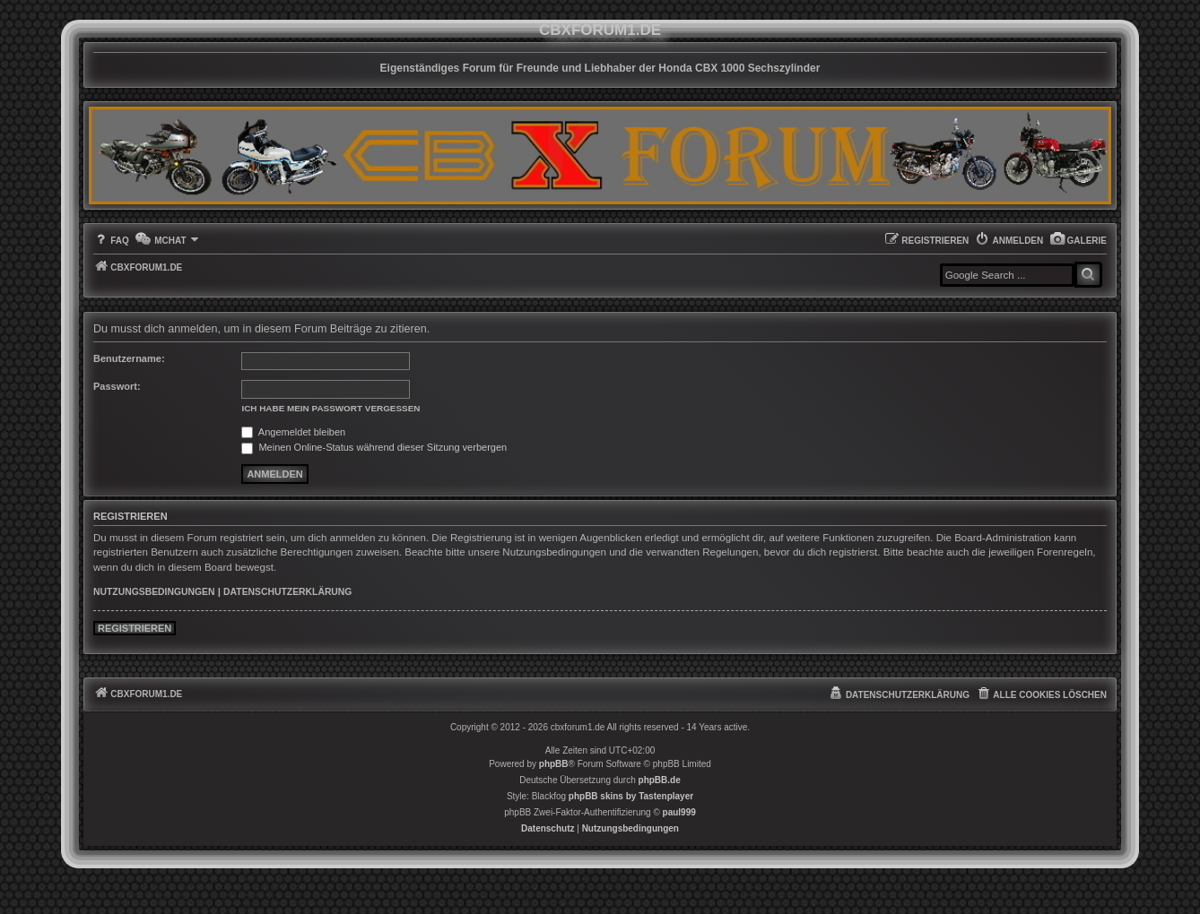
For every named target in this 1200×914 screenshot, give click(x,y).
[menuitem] (1078, 241)
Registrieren (134, 628)
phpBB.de (660, 780)
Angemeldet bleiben (293, 432)
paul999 (679, 812)
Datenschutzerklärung (287, 592)
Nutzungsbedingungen (153, 592)
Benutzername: (129, 358)
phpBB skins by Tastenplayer (631, 796)
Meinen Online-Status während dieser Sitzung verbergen (374, 447)
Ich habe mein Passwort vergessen (330, 408)
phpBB (554, 764)
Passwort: (117, 386)
